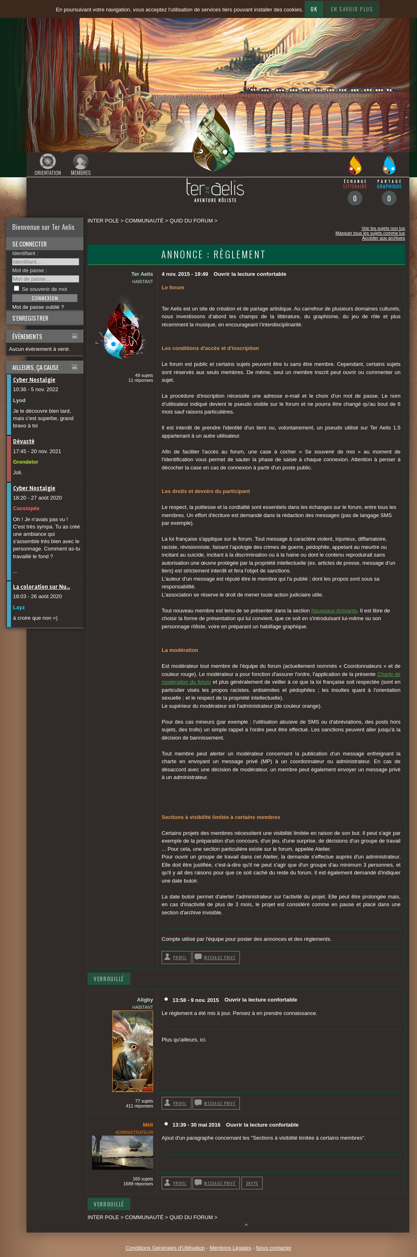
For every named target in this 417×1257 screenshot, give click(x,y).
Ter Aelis (142, 274)
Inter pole (103, 221)
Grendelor (25, 462)
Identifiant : (25, 253)
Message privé (219, 957)
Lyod (19, 400)
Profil (180, 957)
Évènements (27, 336)
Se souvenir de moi (44, 289)
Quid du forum (191, 221)
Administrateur (134, 1132)
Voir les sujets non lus (383, 228)
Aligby (145, 1000)
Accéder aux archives (383, 238)
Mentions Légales (230, 1248)
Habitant (142, 281)
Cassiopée (26, 508)
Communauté (144, 221)
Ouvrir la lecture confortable (250, 274)
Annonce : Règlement (213, 254)
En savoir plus (352, 9)
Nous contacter (273, 1248)
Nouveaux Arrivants (334, 611)
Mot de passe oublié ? (38, 307)
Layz (19, 607)
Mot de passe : (29, 270)
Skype (252, 1183)
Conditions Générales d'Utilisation (165, 1248)
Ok (314, 9)
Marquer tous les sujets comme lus (370, 233)
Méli (148, 1125)
